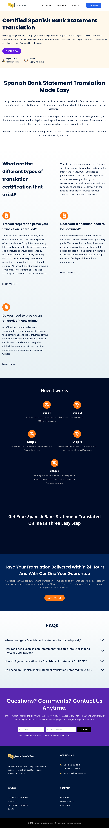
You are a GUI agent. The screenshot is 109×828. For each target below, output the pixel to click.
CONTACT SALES (66, 801)
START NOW (45, 5)
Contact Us (94, 5)
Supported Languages (18, 805)
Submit (84, 729)
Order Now (12, 51)
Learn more (10, 284)
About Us (76, 5)
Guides (11, 809)
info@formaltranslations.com (75, 773)
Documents (13, 801)
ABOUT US (64, 797)
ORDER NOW (65, 805)
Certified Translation (18, 797)
